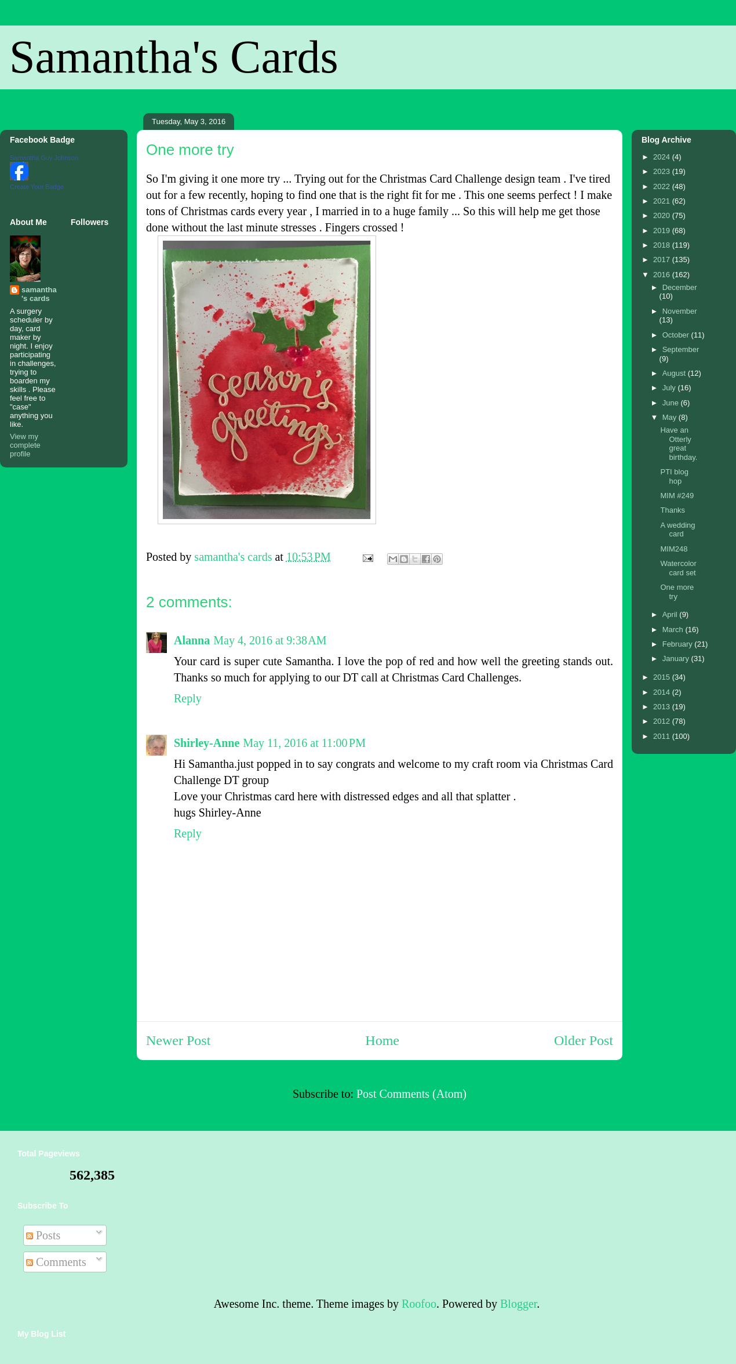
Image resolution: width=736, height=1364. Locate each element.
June (671, 402)
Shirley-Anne (206, 743)
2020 (662, 215)
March (674, 629)
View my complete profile (25, 445)
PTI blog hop (674, 476)
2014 (662, 692)
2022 (662, 186)
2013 (662, 706)
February (678, 644)
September (680, 349)
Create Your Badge (37, 186)
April (671, 614)
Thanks (672, 510)
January (676, 658)
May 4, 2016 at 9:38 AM (269, 640)
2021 (662, 201)
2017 (662, 259)
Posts (43, 1235)
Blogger (518, 1303)
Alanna (192, 640)
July (670, 387)
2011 (662, 736)
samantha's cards (39, 294)
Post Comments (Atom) (411, 1093)
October (676, 335)
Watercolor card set (678, 568)
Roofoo (419, 1303)
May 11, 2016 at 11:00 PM (304, 743)
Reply (188, 698)
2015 (662, 677)
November (679, 311)
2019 (662, 230)
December (679, 287)
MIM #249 (677, 495)
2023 (662, 171)
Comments (56, 1262)
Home (382, 1040)
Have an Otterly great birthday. (678, 444)
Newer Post (178, 1040)
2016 (662, 274)
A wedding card (677, 530)
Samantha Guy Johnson (44, 157)
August (675, 373)
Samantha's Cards (173, 56)
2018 (662, 245)
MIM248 (673, 549)
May (670, 417)
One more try (677, 592)
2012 (662, 721)
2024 (662, 157)
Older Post (583, 1040)
